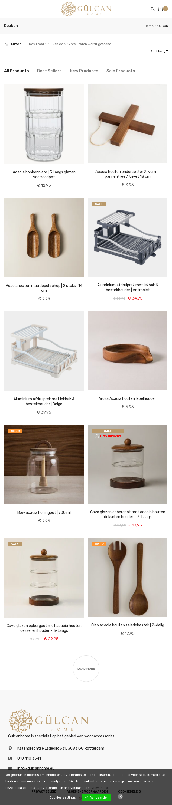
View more (99, 788)
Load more (86, 668)
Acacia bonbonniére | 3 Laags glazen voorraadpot (44, 174)
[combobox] (134, 51)
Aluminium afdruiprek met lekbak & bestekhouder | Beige (44, 401)
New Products (84, 70)
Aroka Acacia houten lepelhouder (128, 398)
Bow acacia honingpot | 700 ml (44, 512)
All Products (16, 70)
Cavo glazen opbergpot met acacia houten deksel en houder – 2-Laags (127, 514)
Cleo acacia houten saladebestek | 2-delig (127, 625)
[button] (6, 8)
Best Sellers (49, 70)
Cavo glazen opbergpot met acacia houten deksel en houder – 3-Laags (44, 628)
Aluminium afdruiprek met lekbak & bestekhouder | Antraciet (127, 287)
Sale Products (120, 70)
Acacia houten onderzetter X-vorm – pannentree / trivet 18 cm (127, 174)
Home (149, 26)
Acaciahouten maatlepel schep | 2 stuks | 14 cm (44, 288)
